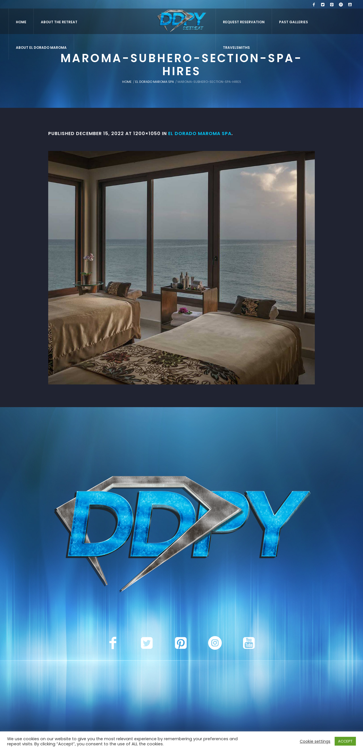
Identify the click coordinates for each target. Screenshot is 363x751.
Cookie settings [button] (315, 741)
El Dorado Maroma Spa (154, 81)
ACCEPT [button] (345, 741)
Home (127, 81)
